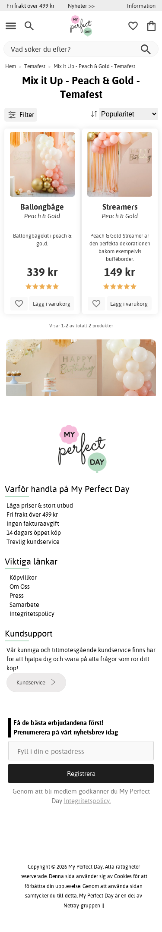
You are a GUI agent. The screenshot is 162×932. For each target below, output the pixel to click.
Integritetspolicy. (87, 801)
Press (17, 595)
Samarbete (24, 605)
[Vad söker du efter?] (81, 49)
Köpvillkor (23, 577)
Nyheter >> (81, 5)
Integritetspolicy (32, 614)
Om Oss (20, 586)
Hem (10, 66)
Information (141, 5)
